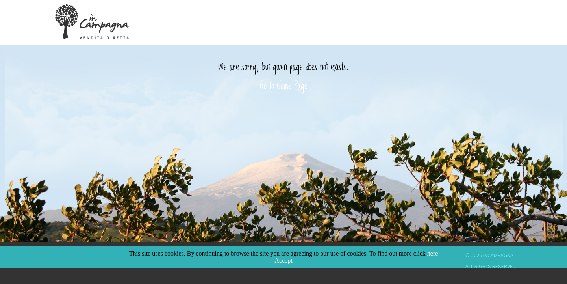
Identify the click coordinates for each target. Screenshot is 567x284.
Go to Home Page (284, 84)
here (432, 253)
